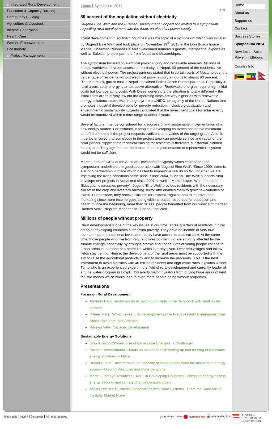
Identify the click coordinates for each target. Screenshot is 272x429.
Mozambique (239, 75)
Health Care (16, 36)
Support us (243, 21)
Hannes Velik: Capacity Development (119, 327)
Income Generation (22, 30)
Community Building (23, 17)
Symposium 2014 (108, 6)
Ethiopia (251, 75)
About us (242, 13)
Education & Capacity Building (31, 11)
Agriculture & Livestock (25, 24)
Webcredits (10, 416)
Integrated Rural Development (34, 4)
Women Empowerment (25, 43)
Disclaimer (37, 416)
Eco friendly (16, 49)
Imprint (24, 416)
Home (86, 6)
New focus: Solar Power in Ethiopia (249, 54)
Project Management (27, 55)
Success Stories (248, 36)
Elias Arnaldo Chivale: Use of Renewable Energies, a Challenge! (141, 343)
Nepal (261, 75)
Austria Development (197, 416)
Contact (241, 28)
